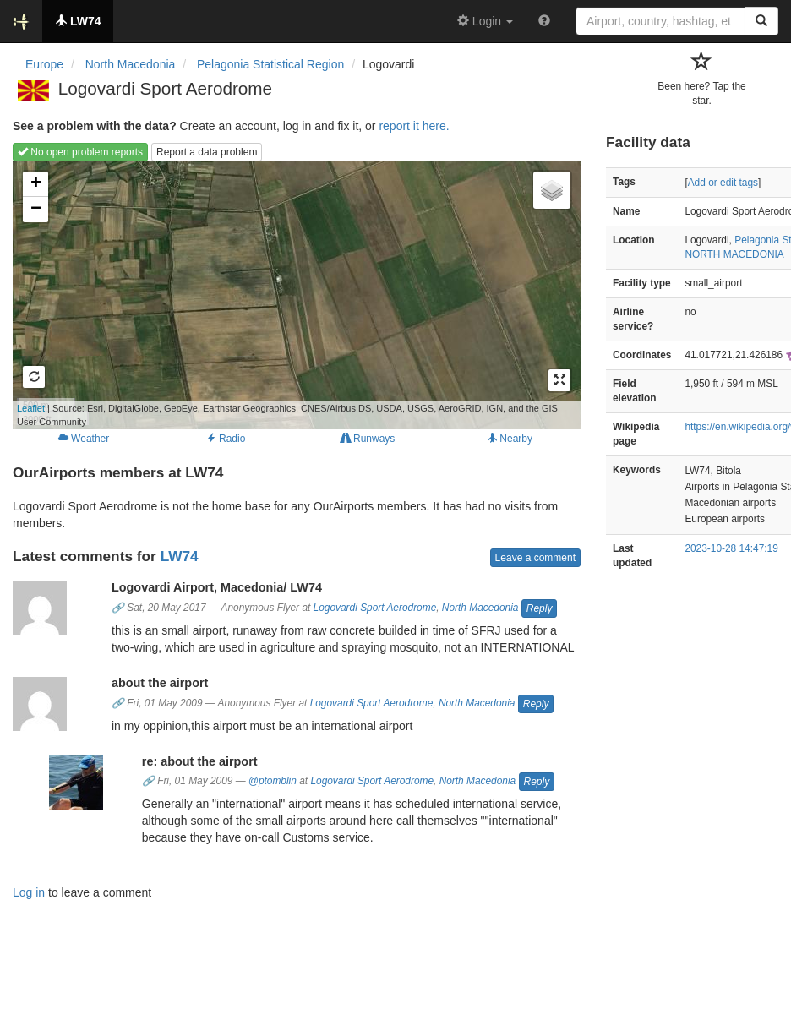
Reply (539, 608)
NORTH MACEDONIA (734, 254)
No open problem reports (80, 152)
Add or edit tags (723, 182)
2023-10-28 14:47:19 (731, 548)
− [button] (35, 209)
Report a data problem (206, 152)
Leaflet (31, 408)
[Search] (761, 21)
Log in (29, 892)
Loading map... (285, 295)
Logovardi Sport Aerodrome (375, 608)
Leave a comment (535, 558)
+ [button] (35, 184)
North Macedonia (480, 608)
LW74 (180, 556)
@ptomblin (272, 781)
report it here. (414, 126)
